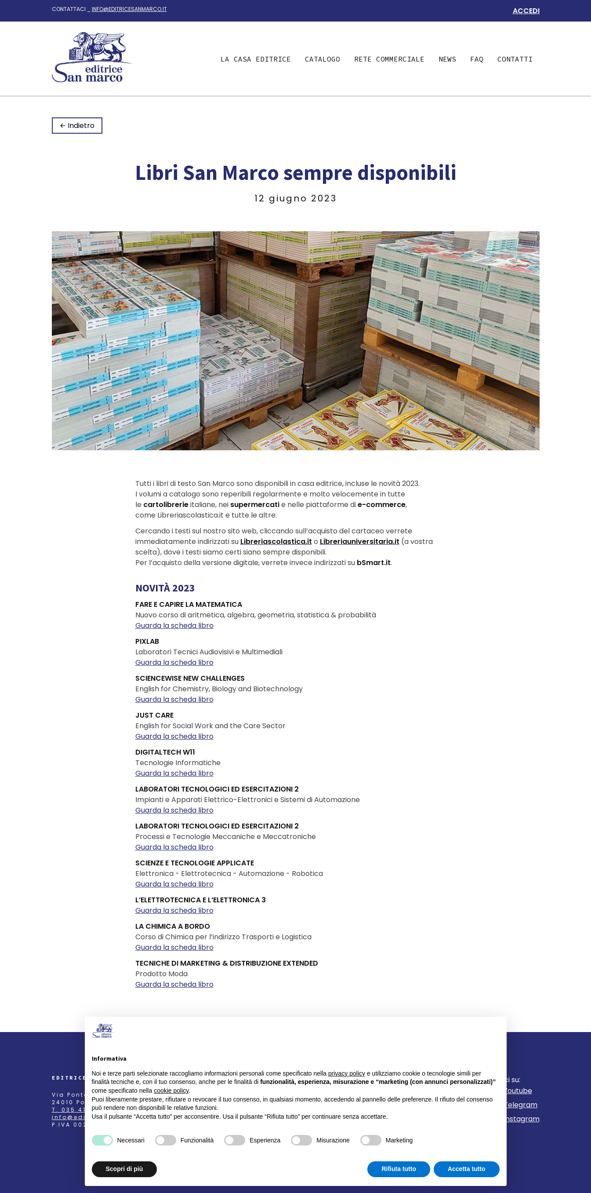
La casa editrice (256, 59)
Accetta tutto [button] (467, 1168)
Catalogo (322, 59)
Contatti (515, 59)
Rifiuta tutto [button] (398, 1168)
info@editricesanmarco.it (129, 9)
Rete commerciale (389, 59)
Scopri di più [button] (124, 1168)
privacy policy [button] (346, 1073)
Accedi (526, 11)
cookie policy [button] (171, 1090)
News (447, 59)
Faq (476, 59)
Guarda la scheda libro (174, 625)
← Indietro (77, 125)
